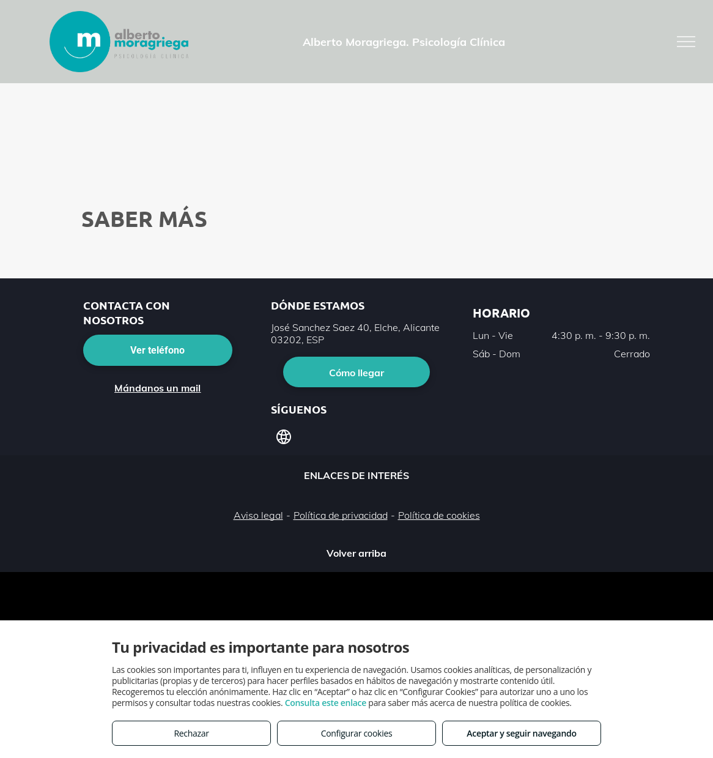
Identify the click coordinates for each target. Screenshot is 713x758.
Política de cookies (439, 515)
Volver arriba (356, 553)
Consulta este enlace (325, 702)
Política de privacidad (341, 515)
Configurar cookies (357, 733)
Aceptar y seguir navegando (521, 733)
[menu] (686, 42)
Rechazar (191, 733)
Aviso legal (258, 515)
